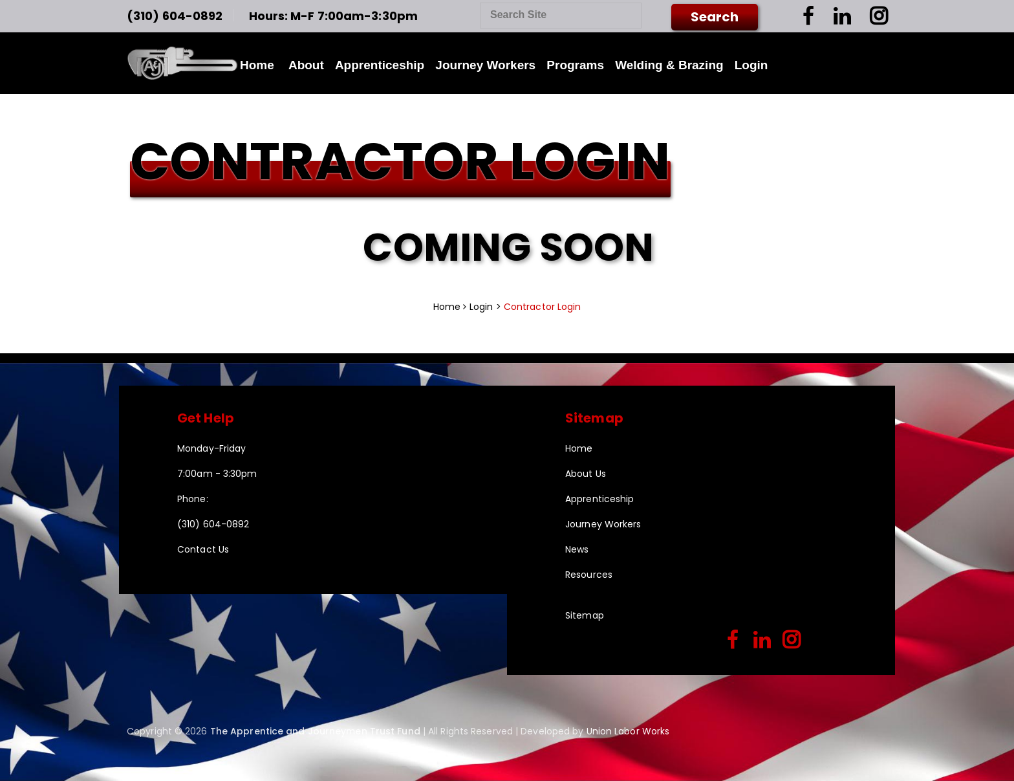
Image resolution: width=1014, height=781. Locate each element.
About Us (585, 473)
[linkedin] (762, 641)
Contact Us (203, 549)
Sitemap (584, 615)
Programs (575, 65)
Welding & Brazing (669, 65)
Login (751, 65)
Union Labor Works (628, 731)
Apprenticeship (379, 65)
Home (257, 65)
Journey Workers (485, 65)
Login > (486, 306)
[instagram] (791, 641)
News (576, 549)
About (306, 65)
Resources (588, 574)
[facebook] (733, 641)
